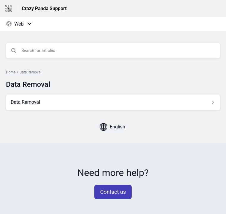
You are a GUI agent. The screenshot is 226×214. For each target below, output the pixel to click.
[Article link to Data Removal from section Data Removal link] (113, 102)
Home (10, 72)
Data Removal (30, 72)
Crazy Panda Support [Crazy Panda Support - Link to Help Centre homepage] (44, 8)
